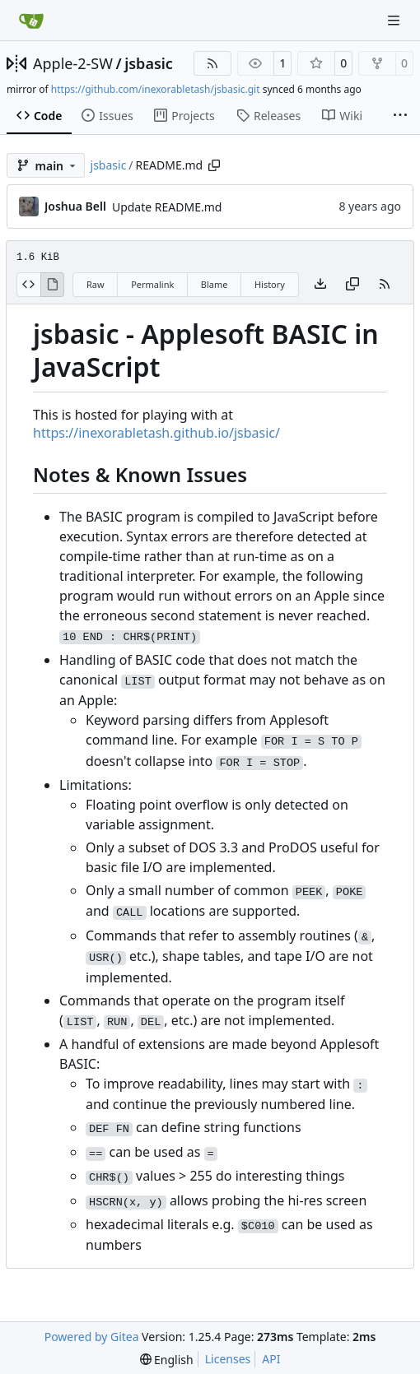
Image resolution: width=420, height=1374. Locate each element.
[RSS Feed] (212, 63)
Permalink (152, 284)
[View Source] (28, 284)
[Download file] (320, 285)
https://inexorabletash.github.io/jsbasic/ (156, 433)
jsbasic (148, 63)
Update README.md (167, 207)
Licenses (228, 1359)
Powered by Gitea (91, 1336)
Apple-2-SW (73, 63)
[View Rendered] (52, 284)
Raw (95, 284)
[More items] (400, 116)
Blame (214, 284)
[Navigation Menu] (395, 20)
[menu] (167, 1359)
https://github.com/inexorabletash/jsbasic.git (155, 89)
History (269, 284)
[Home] (31, 20)
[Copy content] (352, 285)
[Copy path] (214, 165)
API (271, 1359)
